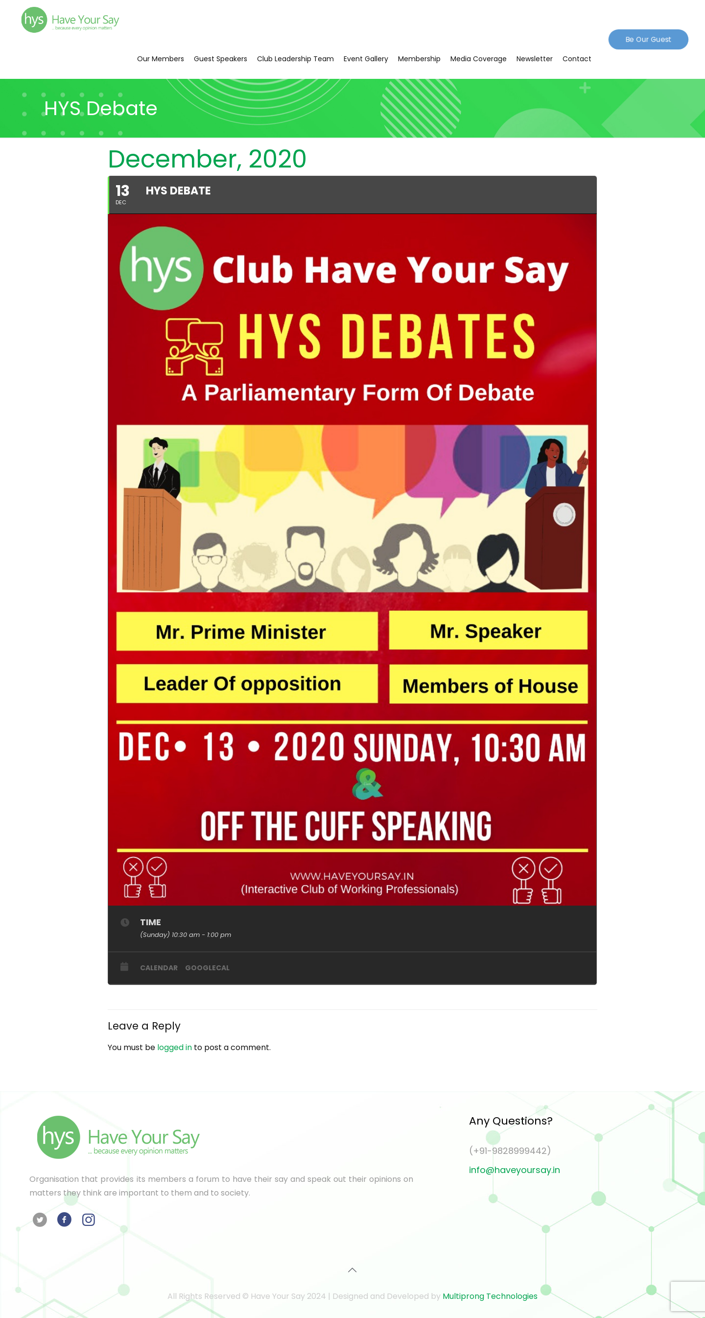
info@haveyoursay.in (514, 1170)
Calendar (159, 967)
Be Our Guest (648, 39)
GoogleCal (207, 967)
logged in (174, 1047)
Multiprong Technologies (490, 1296)
